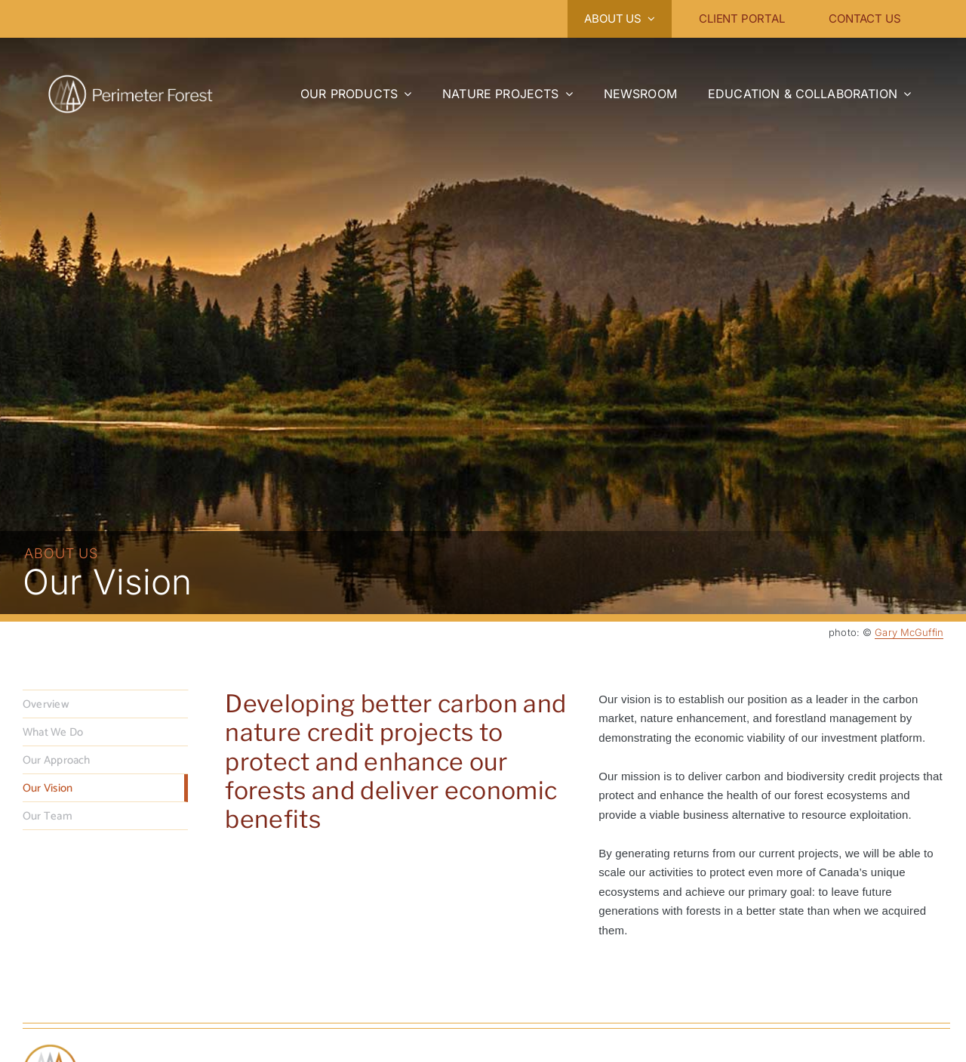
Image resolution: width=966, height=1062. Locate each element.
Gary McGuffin (909, 632)
